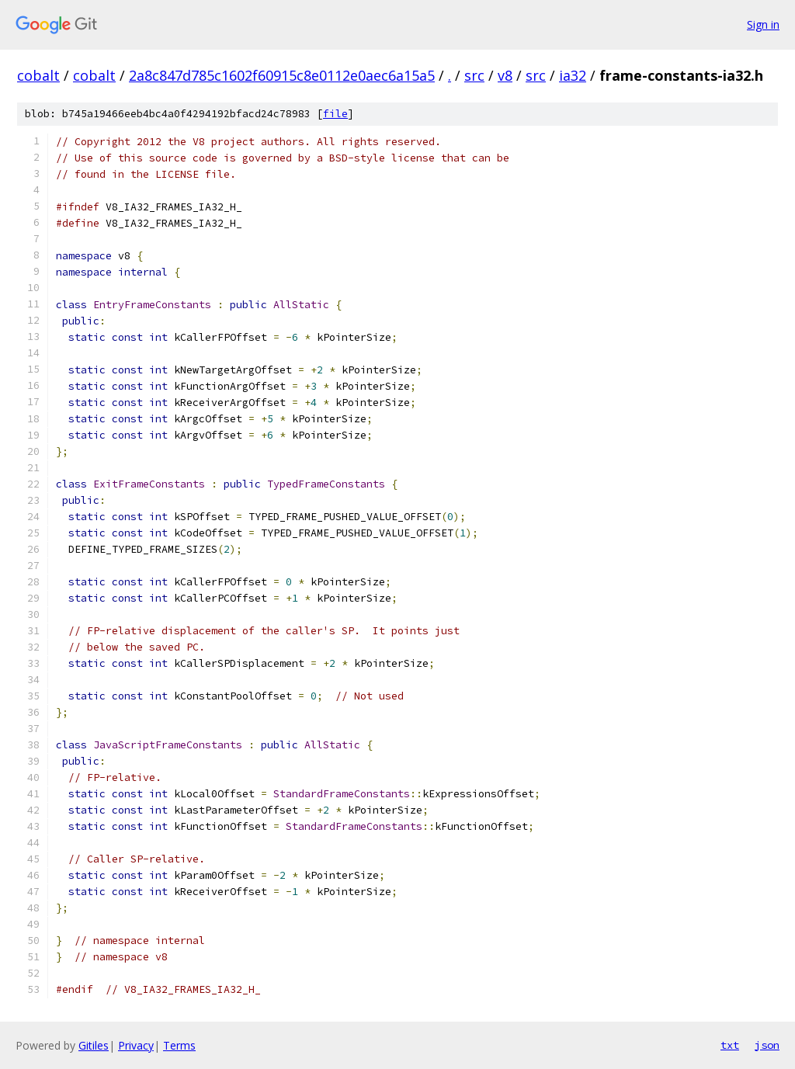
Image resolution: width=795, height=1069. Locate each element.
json (767, 1045)
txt (729, 1045)
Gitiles (93, 1045)
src (474, 75)
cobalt (38, 75)
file (335, 113)
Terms (179, 1045)
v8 (505, 75)
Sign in (763, 24)
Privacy (136, 1045)
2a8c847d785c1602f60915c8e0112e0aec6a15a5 (282, 75)
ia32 (572, 75)
